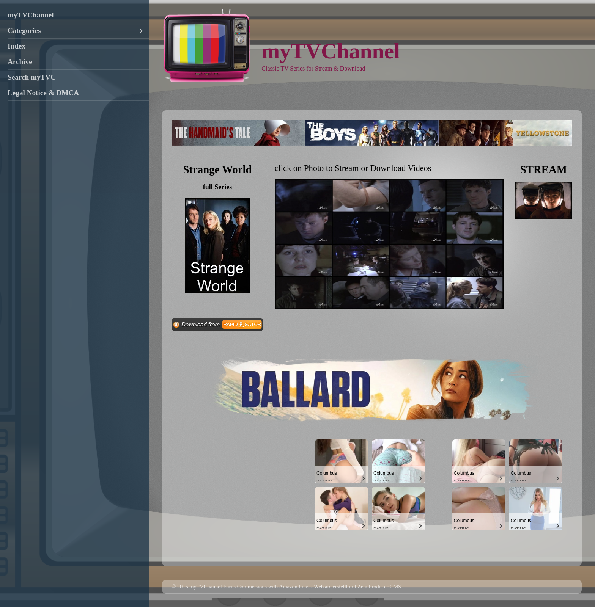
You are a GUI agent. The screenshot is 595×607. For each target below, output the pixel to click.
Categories (24, 31)
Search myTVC (32, 77)
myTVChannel (31, 15)
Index (16, 46)
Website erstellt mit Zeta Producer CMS (357, 586)
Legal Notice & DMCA (43, 93)
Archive (20, 62)
